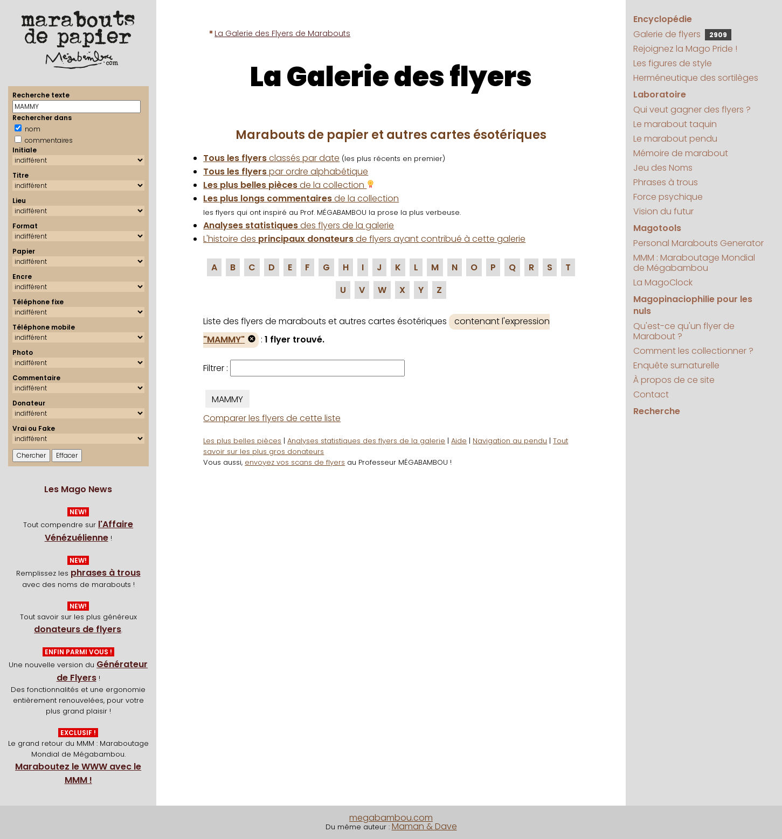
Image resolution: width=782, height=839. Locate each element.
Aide (459, 441)
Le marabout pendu (675, 138)
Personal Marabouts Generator (698, 243)
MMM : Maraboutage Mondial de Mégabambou (694, 262)
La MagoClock (663, 282)
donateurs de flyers (77, 629)
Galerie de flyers (682, 34)
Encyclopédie (662, 19)
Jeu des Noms (663, 168)
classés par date (271, 158)
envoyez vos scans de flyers (295, 462)
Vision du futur (663, 211)
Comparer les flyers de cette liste (272, 418)
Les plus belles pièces (242, 441)
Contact (651, 394)
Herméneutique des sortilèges (695, 78)
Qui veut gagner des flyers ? (692, 109)
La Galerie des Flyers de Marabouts (282, 33)
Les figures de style (672, 63)
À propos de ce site (674, 380)
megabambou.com (391, 818)
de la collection (289, 185)
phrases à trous (106, 573)
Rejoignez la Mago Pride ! (685, 49)
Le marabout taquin (675, 124)
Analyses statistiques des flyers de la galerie (366, 441)
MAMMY (227, 399)
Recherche (656, 411)
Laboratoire (659, 94)
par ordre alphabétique (285, 171)
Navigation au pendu (510, 441)
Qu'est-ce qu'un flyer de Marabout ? (684, 331)
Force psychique (668, 197)
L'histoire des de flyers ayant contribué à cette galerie (364, 239)
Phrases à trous (665, 182)
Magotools (657, 228)
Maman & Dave (424, 826)
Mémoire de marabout (680, 153)
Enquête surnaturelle (676, 365)
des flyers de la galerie (298, 225)
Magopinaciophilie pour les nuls (692, 305)
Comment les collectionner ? (693, 351)
